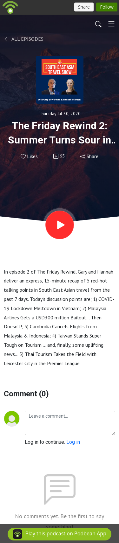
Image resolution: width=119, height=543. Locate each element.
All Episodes (23, 39)
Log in (73, 442)
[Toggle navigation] (111, 24)
